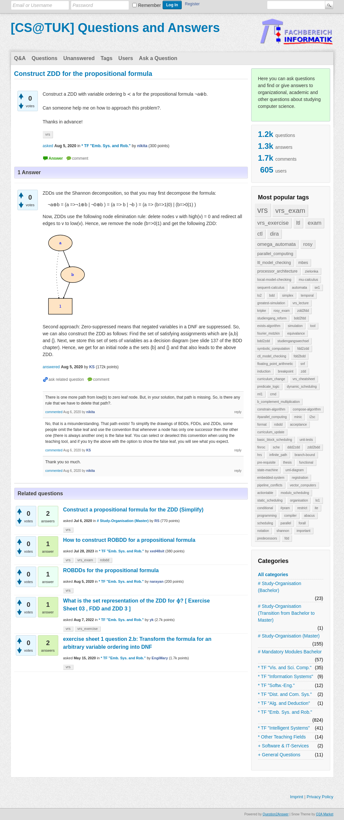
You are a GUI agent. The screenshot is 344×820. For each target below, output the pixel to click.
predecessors (267, 538)
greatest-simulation (271, 303)
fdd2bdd (299, 356)
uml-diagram (294, 470)
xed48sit (157, 551)
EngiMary (160, 658)
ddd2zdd (293, 447)
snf (303, 364)
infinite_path (278, 455)
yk (151, 620)
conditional (265, 508)
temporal (307, 295)
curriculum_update (270, 432)
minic (298, 417)
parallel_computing (275, 253)
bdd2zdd (263, 341)
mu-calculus (308, 279)
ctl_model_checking (271, 356)
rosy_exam (282, 310)
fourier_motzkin (268, 333)
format (262, 424)
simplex (287, 295)
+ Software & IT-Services (283, 745)
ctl (260, 234)
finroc (261, 447)
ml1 (260, 394)
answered (51, 367)
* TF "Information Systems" (285, 676)
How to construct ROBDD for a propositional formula (129, 540)
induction (264, 371)
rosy (307, 244)
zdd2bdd (313, 447)
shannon (283, 531)
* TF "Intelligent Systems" (284, 728)
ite (316, 508)
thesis (287, 462)
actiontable (265, 493)
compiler (290, 515)
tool (312, 326)
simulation (295, 326)
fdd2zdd (303, 348)
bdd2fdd (300, 318)
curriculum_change (271, 379)
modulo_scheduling (295, 493)
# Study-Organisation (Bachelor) (280, 587)
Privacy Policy (319, 796)
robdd (278, 424)
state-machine (267, 470)
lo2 (259, 295)
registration (300, 477)
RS (156, 521)
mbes (303, 262)
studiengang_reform (272, 318)
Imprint (296, 796)
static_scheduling (270, 500)
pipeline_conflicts (269, 485)
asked (48, 146)
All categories (273, 574)
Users (126, 58)
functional (306, 462)
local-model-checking (274, 279)
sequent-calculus (271, 287)
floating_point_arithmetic (275, 364)
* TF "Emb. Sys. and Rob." (285, 712)
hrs (259, 455)
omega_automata (276, 244)
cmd (273, 394)
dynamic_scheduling (302, 386)
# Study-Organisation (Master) (289, 636)
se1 (317, 287)
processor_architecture (277, 271)
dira (274, 234)
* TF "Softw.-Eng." (276, 685)
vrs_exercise (273, 223)
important (303, 531)
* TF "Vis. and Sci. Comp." (285, 667)
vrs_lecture (301, 303)
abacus (309, 515)
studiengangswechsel (293, 341)
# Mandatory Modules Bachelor (290, 651)
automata (299, 287)
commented (54, 412)
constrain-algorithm (271, 409)
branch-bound (305, 455)
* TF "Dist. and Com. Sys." (285, 694)
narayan (156, 581)
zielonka (311, 271)
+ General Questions (279, 754)
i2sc (312, 417)
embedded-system (270, 477)
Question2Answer (276, 814)
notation (263, 531)
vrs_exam (290, 210)
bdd (272, 295)
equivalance (296, 333)
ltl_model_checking (274, 262)
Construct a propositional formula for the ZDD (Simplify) (133, 509)
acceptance (298, 424)
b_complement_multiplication (278, 402)
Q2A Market (324, 814)
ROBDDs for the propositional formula (111, 570)
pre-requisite (266, 462)
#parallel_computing (272, 417)
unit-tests (306, 440)
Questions (44, 58)
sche (276, 447)
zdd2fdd (303, 310)
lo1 (317, 500)
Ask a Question (158, 58)
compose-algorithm (307, 409)
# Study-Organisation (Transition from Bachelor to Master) (286, 613)
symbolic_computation (273, 348)
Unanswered (78, 58)
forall (302, 523)
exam (315, 223)
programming (267, 515)
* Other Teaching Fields (282, 736)
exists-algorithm (268, 326)
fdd (286, 538)
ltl (298, 223)
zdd (303, 371)
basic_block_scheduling (274, 440)
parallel (285, 523)
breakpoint (285, 371)
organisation (299, 500)
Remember (149, 5)
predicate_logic (268, 386)
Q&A (20, 58)
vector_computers (303, 485)
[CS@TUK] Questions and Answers (115, 28)
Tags (106, 58)
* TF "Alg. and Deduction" (284, 703)
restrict (302, 508)
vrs (262, 210)
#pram (285, 508)
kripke (261, 310)
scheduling (265, 523)
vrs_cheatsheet (304, 379)
